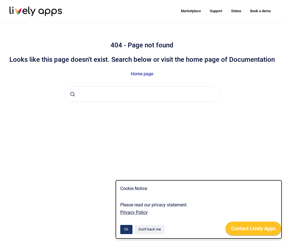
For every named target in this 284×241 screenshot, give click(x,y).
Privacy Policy (134, 212)
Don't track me (150, 229)
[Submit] (72, 94)
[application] (253, 230)
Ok (126, 229)
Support (216, 11)
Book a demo (260, 11)
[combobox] (142, 94)
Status (236, 11)
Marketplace (191, 11)
